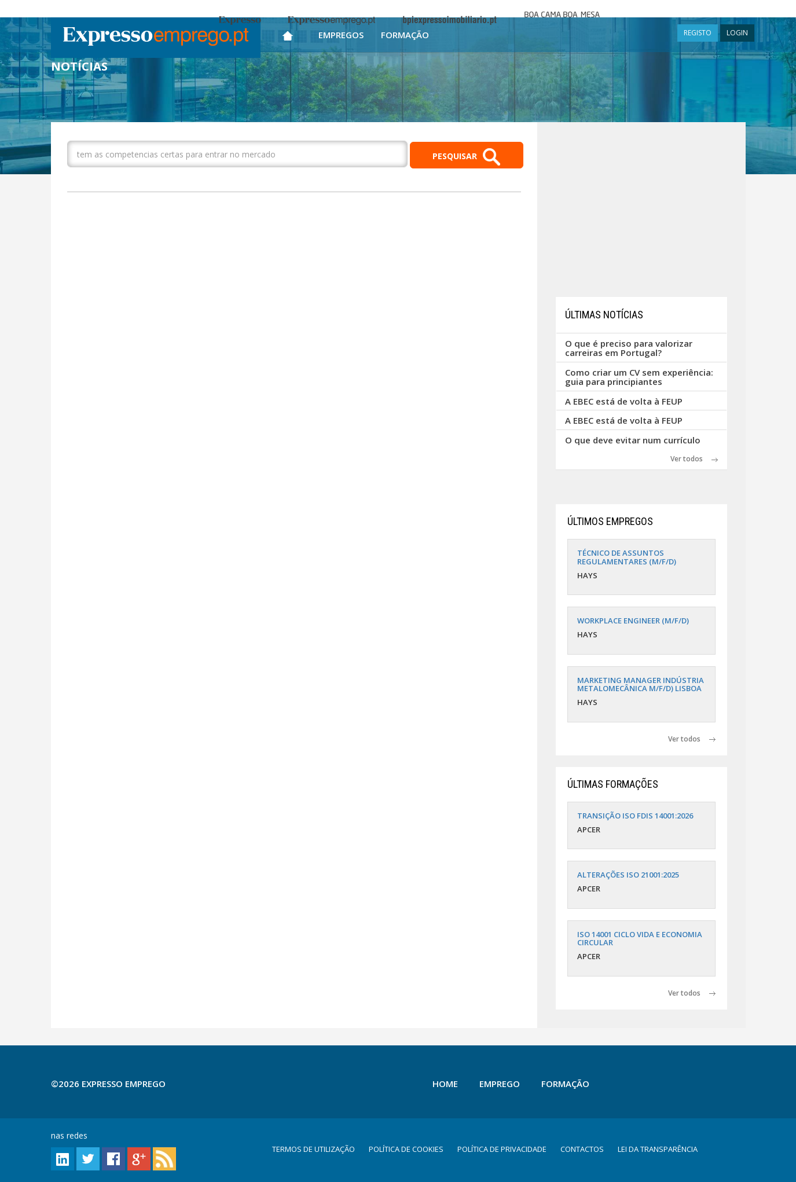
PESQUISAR (466, 157)
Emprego (499, 1083)
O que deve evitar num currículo (632, 440)
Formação (405, 35)
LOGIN (737, 33)
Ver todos (694, 459)
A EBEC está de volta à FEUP (624, 401)
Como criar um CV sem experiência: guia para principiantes (639, 377)
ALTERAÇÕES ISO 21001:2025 (628, 874)
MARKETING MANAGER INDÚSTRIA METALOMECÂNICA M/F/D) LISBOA (640, 684)
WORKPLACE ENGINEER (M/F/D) (633, 620)
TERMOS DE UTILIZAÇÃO (313, 1149)
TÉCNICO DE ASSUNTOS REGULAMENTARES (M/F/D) (626, 557)
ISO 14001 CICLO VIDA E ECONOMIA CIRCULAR (639, 938)
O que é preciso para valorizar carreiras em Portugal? (628, 348)
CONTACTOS (582, 1149)
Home (445, 1083)
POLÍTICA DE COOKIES (406, 1149)
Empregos (341, 35)
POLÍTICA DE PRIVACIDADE (501, 1149)
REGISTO (697, 33)
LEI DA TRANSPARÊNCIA (658, 1149)
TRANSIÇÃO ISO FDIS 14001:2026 (635, 815)
